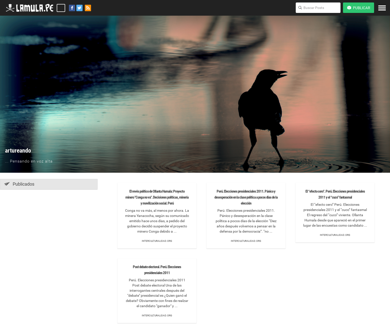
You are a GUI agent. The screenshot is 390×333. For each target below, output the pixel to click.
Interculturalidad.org (157, 241)
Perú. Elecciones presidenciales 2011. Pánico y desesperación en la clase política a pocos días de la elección (246, 197)
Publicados (19, 184)
